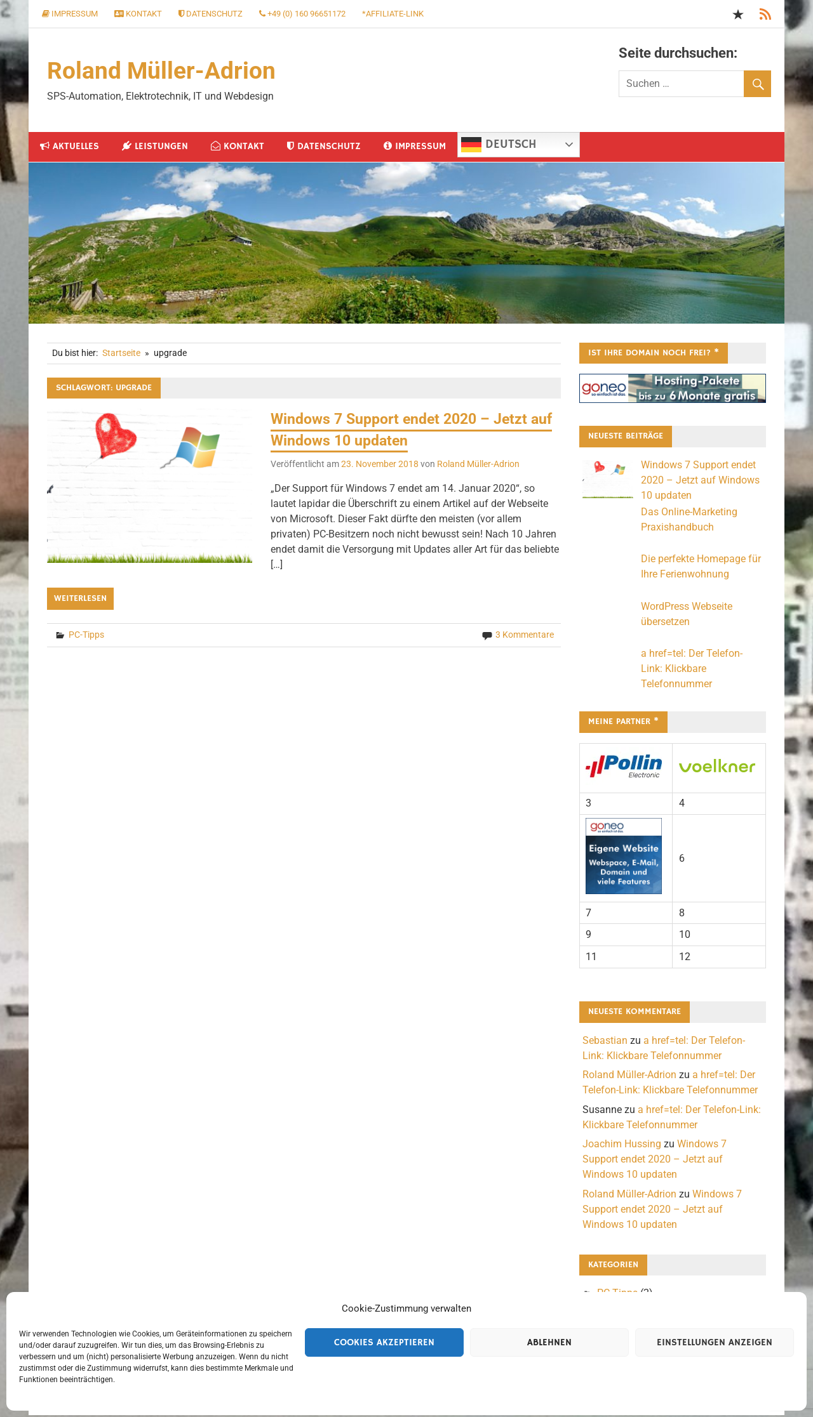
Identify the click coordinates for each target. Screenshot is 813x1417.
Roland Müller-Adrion (162, 72)
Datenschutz (210, 13)
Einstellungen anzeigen (714, 1342)
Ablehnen (549, 1342)
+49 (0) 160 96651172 (302, 13)
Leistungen (155, 148)
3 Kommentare (524, 636)
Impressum (70, 13)
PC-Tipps (86, 636)
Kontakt (138, 13)
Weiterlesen (80, 600)
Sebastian (605, 1042)
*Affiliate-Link (393, 13)
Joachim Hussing (621, 1145)
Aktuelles (69, 148)
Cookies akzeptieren (384, 1342)
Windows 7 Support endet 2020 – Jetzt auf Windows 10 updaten (700, 481)
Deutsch (499, 146)
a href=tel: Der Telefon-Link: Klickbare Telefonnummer (691, 670)
